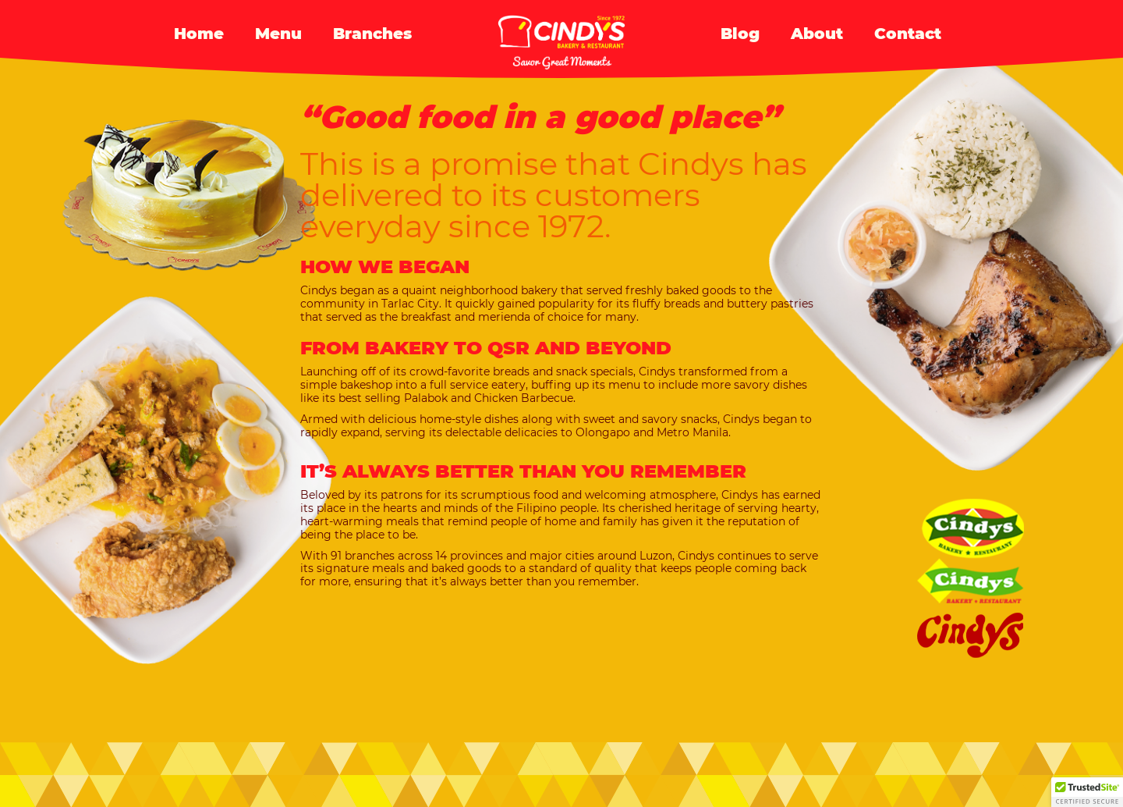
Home (199, 33)
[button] (1087, 792)
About (817, 33)
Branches (372, 33)
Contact (907, 33)
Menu (278, 33)
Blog (740, 33)
